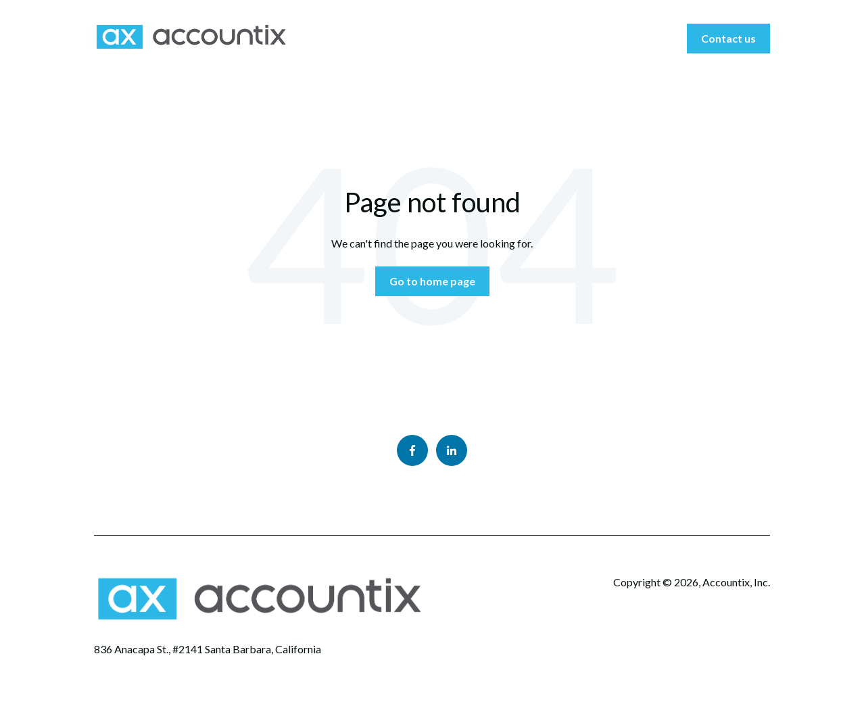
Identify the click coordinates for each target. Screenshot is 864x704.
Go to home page (432, 281)
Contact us (728, 38)
